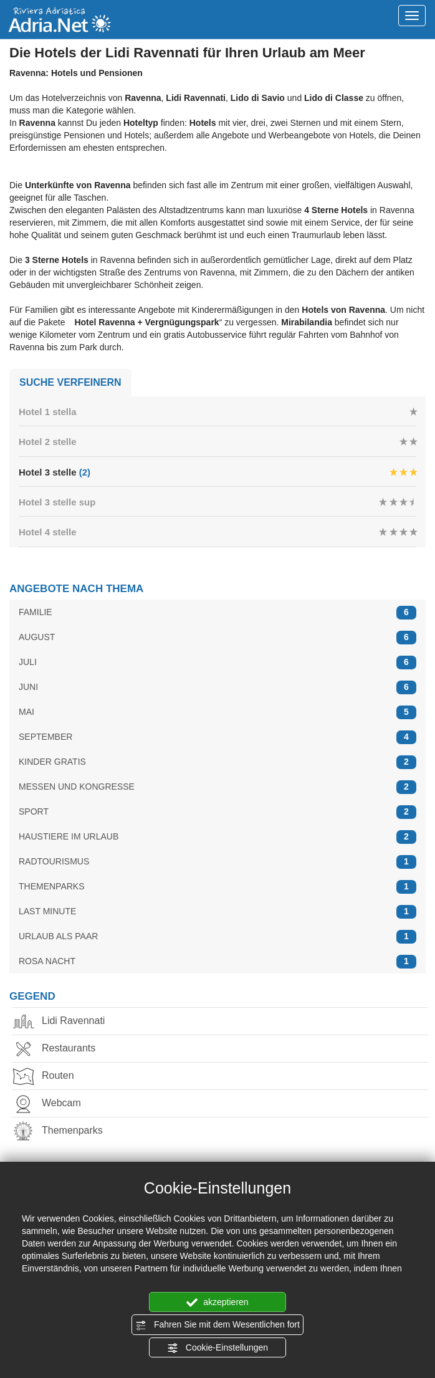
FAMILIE (217, 612)
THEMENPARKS (217, 886)
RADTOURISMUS (217, 861)
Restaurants (60, 1049)
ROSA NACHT (217, 961)
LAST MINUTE (217, 911)
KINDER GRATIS (217, 761)
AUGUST (217, 637)
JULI (217, 662)
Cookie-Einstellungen (217, 1348)
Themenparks (64, 1131)
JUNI (217, 687)
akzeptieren (217, 1302)
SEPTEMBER (217, 737)
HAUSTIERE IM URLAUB (217, 836)
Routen (50, 1076)
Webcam (53, 1104)
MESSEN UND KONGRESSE (217, 786)
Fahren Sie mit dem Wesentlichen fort (217, 1325)
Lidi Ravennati (65, 1022)
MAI (217, 712)
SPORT (217, 811)
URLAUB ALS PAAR (217, 936)
